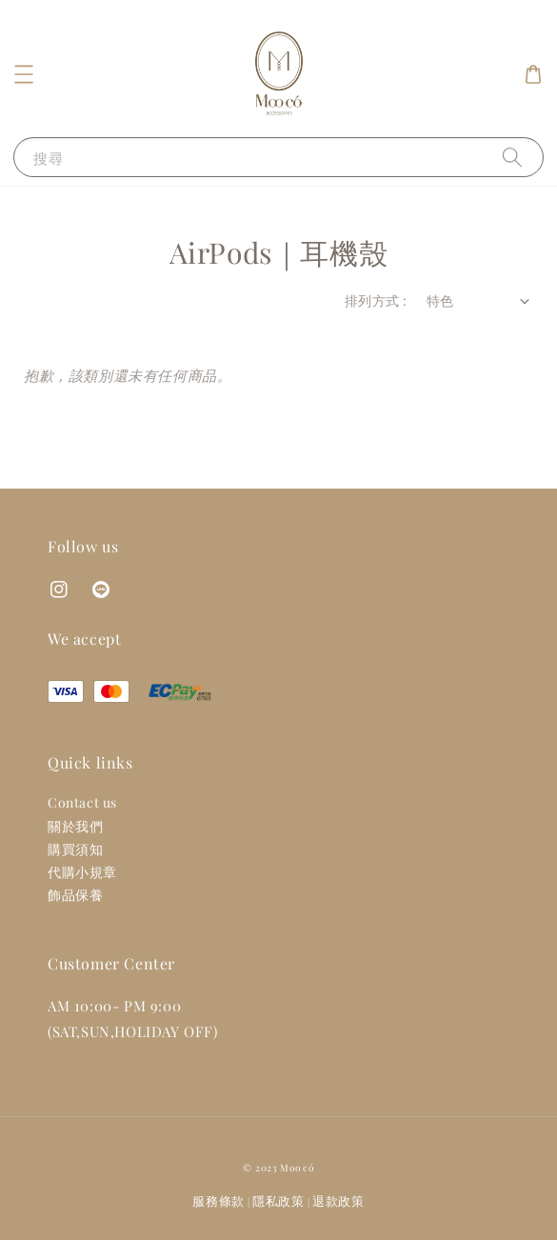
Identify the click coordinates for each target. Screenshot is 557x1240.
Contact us (82, 802)
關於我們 (75, 826)
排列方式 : (376, 300)
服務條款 (218, 1200)
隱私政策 (278, 1200)
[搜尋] (512, 156)
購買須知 (75, 849)
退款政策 (338, 1200)
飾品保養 (75, 895)
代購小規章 (82, 872)
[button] (24, 74)
